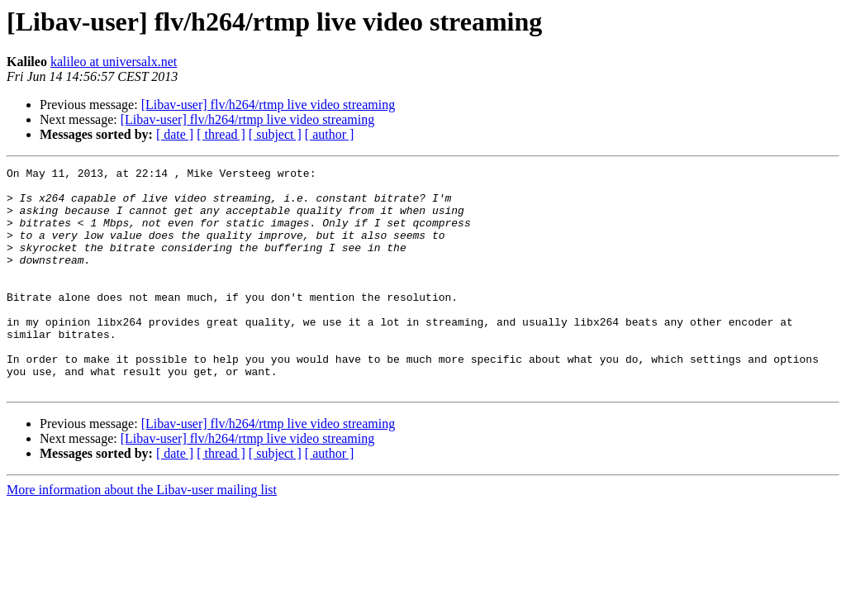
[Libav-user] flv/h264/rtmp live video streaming (268, 105)
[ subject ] (275, 134)
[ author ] (329, 134)
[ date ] (174, 134)
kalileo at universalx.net (113, 62)
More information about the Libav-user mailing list (142, 534)
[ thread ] (221, 134)
